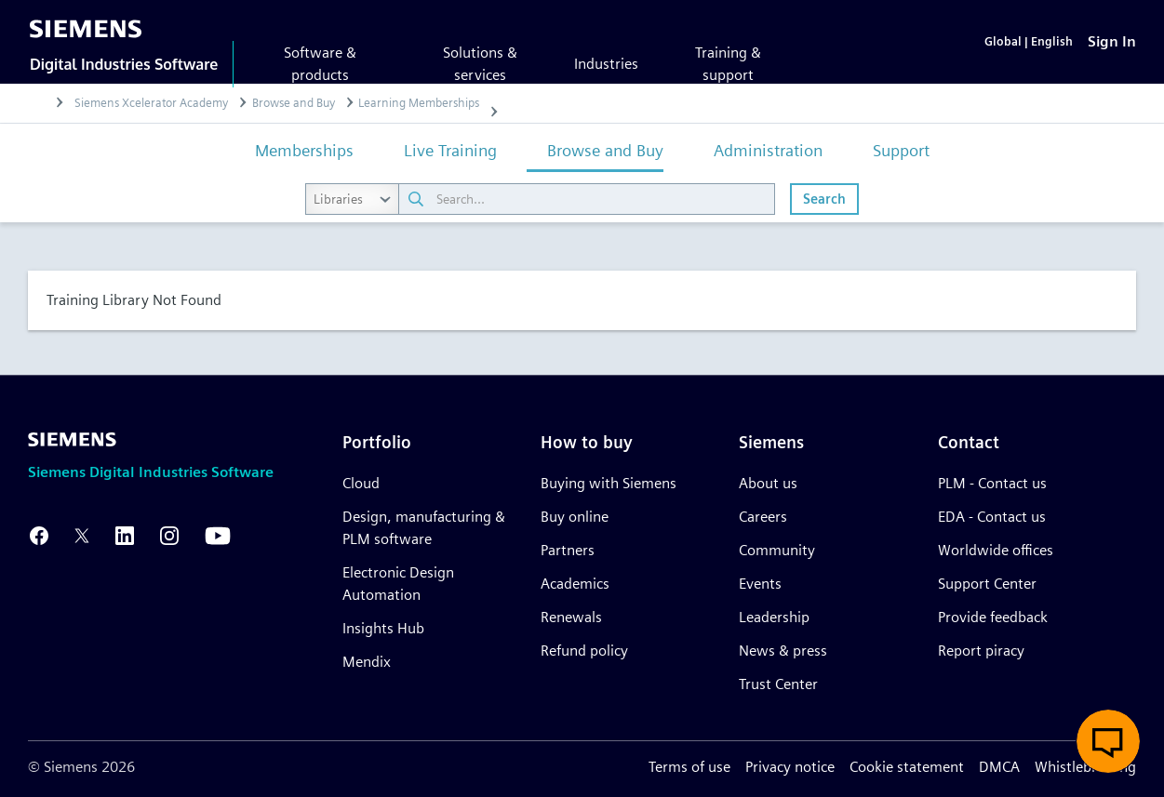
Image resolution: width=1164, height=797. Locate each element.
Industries (606, 64)
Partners (568, 550)
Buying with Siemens (608, 483)
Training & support (728, 64)
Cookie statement (907, 767)
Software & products (320, 64)
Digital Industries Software (124, 64)
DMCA (999, 767)
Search (824, 200)
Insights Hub (383, 628)
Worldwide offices (995, 550)
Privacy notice (790, 767)
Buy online (575, 516)
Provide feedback (993, 617)
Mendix (366, 662)
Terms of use (689, 767)
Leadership (774, 617)
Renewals (571, 617)
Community (777, 550)
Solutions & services (480, 64)
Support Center (987, 583)
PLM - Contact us (992, 483)
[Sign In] (1112, 42)
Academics (575, 583)
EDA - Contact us (992, 516)
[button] (1108, 741)
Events (760, 583)
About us (768, 483)
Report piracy (981, 650)
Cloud (361, 483)
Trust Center (778, 684)
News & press (783, 650)
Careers (763, 516)
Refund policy (584, 650)
